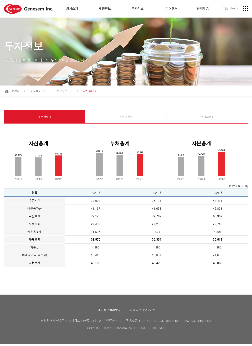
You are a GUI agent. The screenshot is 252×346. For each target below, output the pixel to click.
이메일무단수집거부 (143, 311)
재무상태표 (91, 91)
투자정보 (35, 91)
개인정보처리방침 (109, 311)
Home (12, 91)
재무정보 (62, 91)
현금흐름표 (207, 117)
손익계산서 (125, 117)
